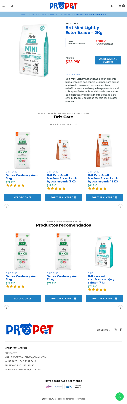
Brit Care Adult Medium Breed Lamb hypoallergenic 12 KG (103, 178)
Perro (31, 14)
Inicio (23, 14)
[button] (63, 197)
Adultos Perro (67, 14)
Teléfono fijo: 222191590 (19, 365)
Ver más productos (64, 124)
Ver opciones (22, 197)
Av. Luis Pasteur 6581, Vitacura (23, 370)
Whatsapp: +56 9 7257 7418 (20, 361)
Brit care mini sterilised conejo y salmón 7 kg (101, 279)
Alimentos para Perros (47, 14)
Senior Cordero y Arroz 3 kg (22, 177)
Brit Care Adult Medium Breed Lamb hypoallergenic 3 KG (62, 178)
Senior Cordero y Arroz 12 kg (63, 278)
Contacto (11, 353)
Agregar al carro (108, 60)
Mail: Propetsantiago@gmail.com (25, 357)
